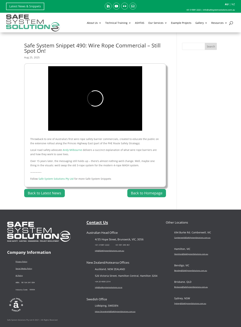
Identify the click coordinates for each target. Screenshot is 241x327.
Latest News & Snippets (25, 6)
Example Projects (181, 23)
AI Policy (19, 275)
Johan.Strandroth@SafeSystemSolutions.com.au (115, 311)
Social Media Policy (24, 268)
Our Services (155, 23)
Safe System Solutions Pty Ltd (56, 178)
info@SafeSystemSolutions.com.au (109, 250)
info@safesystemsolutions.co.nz (108, 287)
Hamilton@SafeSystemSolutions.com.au (191, 254)
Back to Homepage (146, 193)
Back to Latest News (44, 193)
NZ (233, 4)
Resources (217, 23)
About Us (92, 23)
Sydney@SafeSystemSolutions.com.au (190, 303)
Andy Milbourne (72, 150)
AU (227, 4)
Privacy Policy (21, 261)
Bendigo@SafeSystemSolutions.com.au (190, 270)
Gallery (199, 23)
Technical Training (116, 23)
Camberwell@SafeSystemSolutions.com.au (192, 237)
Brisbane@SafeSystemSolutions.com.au (191, 287)
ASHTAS (139, 23)
